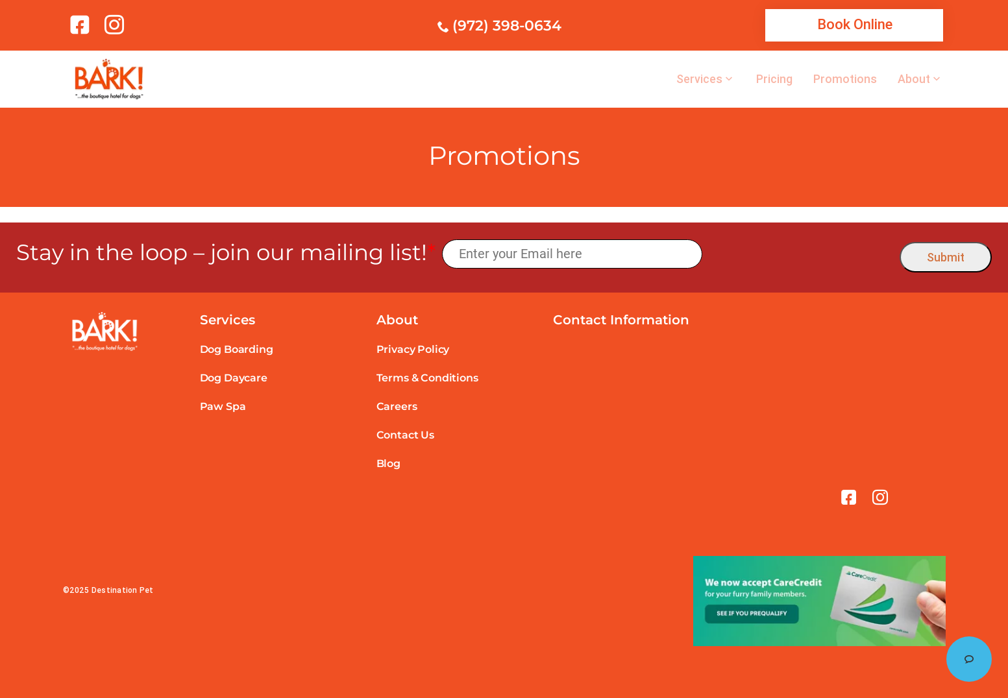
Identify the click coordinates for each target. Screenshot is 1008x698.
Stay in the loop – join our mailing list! (226, 253)
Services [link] (699, 79)
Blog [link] (388, 463)
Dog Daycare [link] (233, 378)
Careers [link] (396, 406)
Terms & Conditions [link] (427, 378)
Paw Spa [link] (223, 406)
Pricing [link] (774, 79)
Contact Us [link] (405, 435)
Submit (946, 257)
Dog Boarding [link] (236, 349)
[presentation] (801, 254)
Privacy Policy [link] (413, 349)
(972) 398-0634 (506, 25)
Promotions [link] (845, 79)
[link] (82, 24)
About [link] (914, 79)
